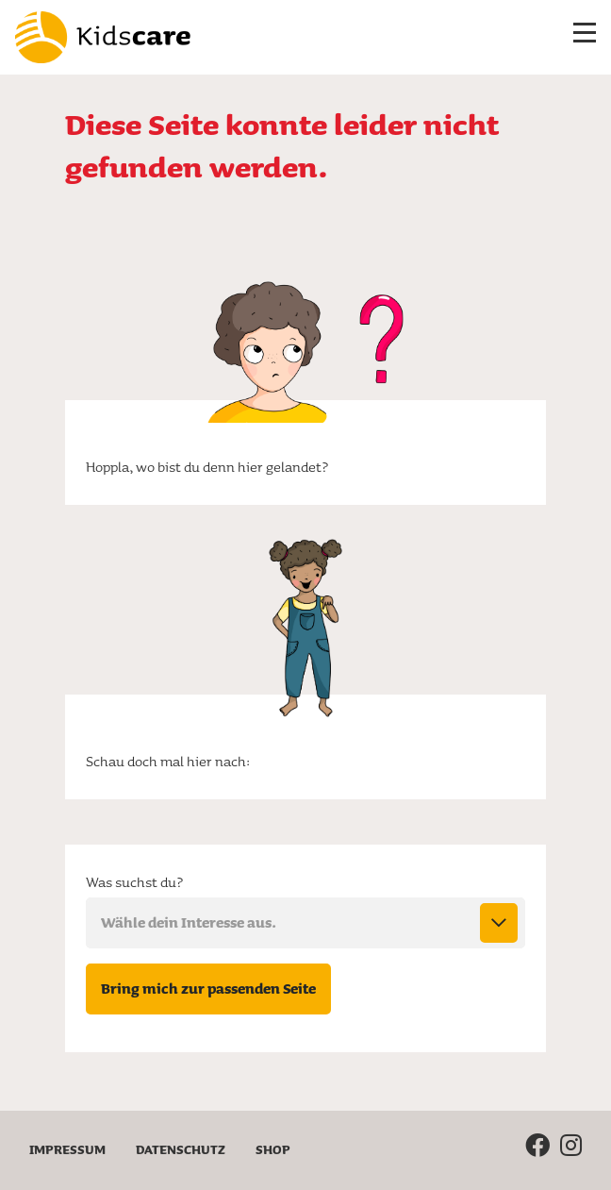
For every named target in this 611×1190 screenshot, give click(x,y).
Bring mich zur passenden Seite (216, 988)
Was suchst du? (134, 882)
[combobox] (305, 922)
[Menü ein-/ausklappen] (584, 38)
